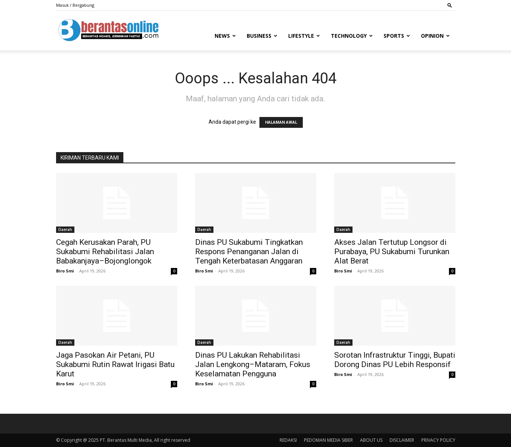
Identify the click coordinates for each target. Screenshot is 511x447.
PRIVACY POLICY (438, 440)
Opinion (435, 35)
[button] (449, 5)
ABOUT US (371, 440)
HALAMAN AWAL (281, 122)
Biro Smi (65, 271)
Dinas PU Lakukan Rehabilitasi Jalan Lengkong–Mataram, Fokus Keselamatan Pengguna (252, 364)
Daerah (65, 229)
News (225, 35)
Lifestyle (304, 35)
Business (262, 35)
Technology (352, 35)
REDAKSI (288, 440)
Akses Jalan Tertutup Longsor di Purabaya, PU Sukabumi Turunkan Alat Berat (391, 251)
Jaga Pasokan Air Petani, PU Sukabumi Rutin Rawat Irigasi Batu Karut (115, 364)
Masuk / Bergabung (75, 5)
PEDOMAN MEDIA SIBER (328, 440)
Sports (397, 35)
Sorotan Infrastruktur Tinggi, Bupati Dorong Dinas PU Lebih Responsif (394, 360)
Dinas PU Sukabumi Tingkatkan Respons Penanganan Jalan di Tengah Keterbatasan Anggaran (249, 251)
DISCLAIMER (402, 440)
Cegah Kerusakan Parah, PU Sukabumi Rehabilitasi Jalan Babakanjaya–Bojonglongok (105, 251)
